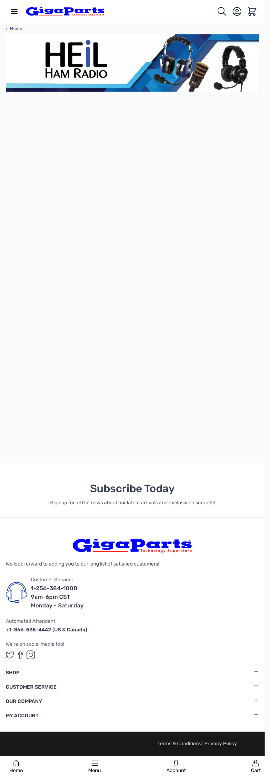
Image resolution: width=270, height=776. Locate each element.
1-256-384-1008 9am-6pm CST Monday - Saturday (57, 597)
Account (176, 766)
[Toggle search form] (222, 11)
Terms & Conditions (179, 744)
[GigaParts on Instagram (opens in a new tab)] (31, 654)
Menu (94, 766)
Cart (256, 766)
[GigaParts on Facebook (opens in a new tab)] (20, 654)
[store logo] (65, 11)
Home (16, 766)
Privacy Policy (220, 744)
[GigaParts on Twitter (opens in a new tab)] (10, 654)
